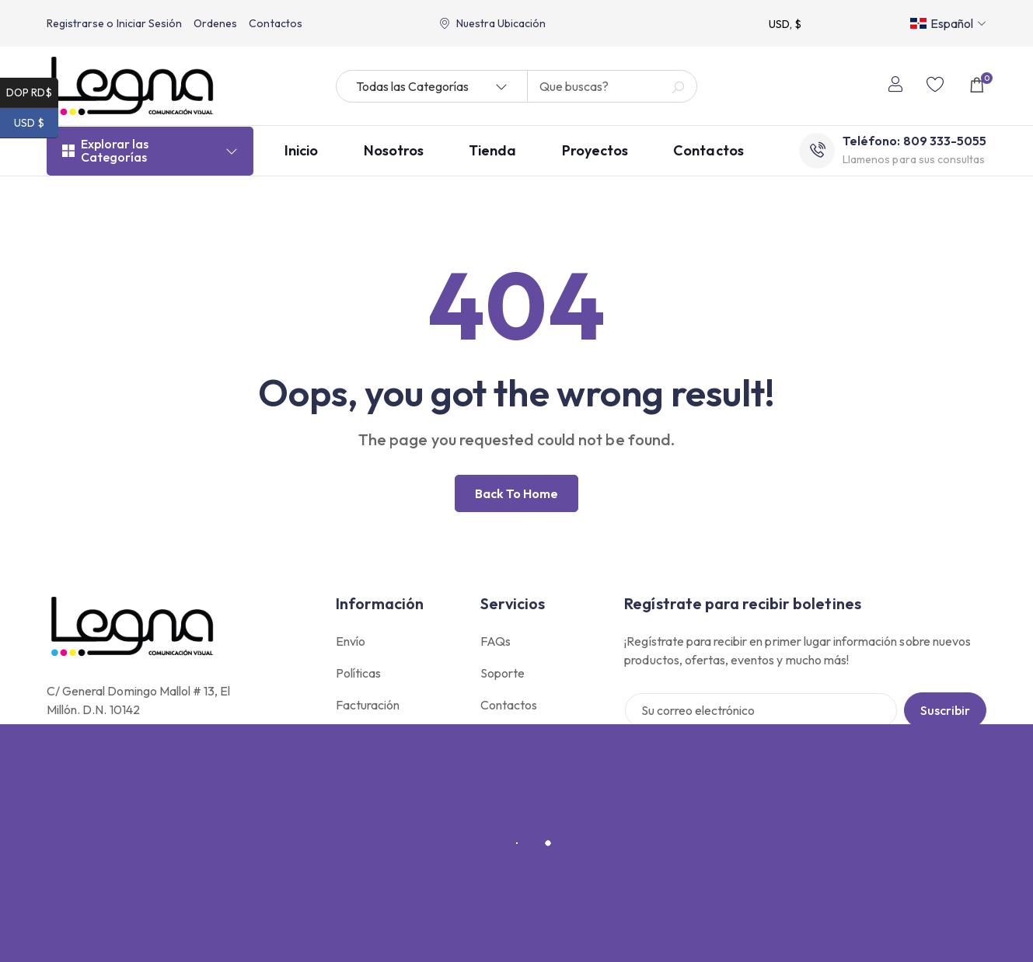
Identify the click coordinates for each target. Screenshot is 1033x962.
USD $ (36, 123)
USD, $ (785, 24)
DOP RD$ (32, 93)
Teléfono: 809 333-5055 (914, 145)
